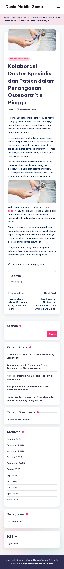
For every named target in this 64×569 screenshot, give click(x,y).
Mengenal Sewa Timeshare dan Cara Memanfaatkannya (28, 388)
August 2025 (13, 469)
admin (16, 276)
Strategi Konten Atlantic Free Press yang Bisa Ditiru (30, 356)
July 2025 (12, 475)
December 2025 (15, 445)
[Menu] (58, 7)
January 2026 (14, 438)
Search (12, 326)
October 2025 (14, 457)
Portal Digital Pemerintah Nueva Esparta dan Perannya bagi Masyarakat (30, 398)
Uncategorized (19, 59)
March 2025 (13, 499)
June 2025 (12, 481)
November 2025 (15, 451)
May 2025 (12, 487)
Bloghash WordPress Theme (37, 563)
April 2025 (12, 493)
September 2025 (16, 463)
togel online (13, 543)
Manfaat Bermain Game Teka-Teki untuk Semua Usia (30, 377)
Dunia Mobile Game (24, 6)
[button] (18, 281)
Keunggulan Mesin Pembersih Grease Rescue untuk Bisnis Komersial (28, 367)
